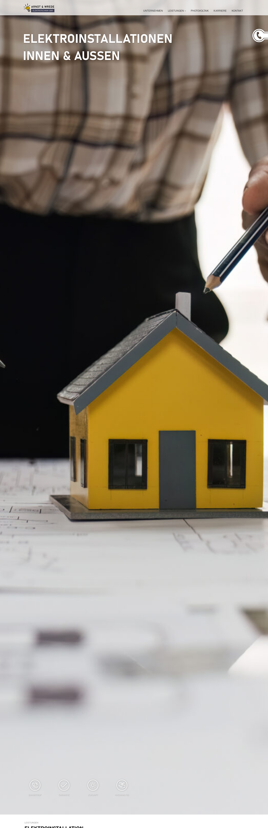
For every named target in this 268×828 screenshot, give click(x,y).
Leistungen (177, 11)
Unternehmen (153, 11)
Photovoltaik (200, 11)
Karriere (220, 11)
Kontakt (237, 11)
